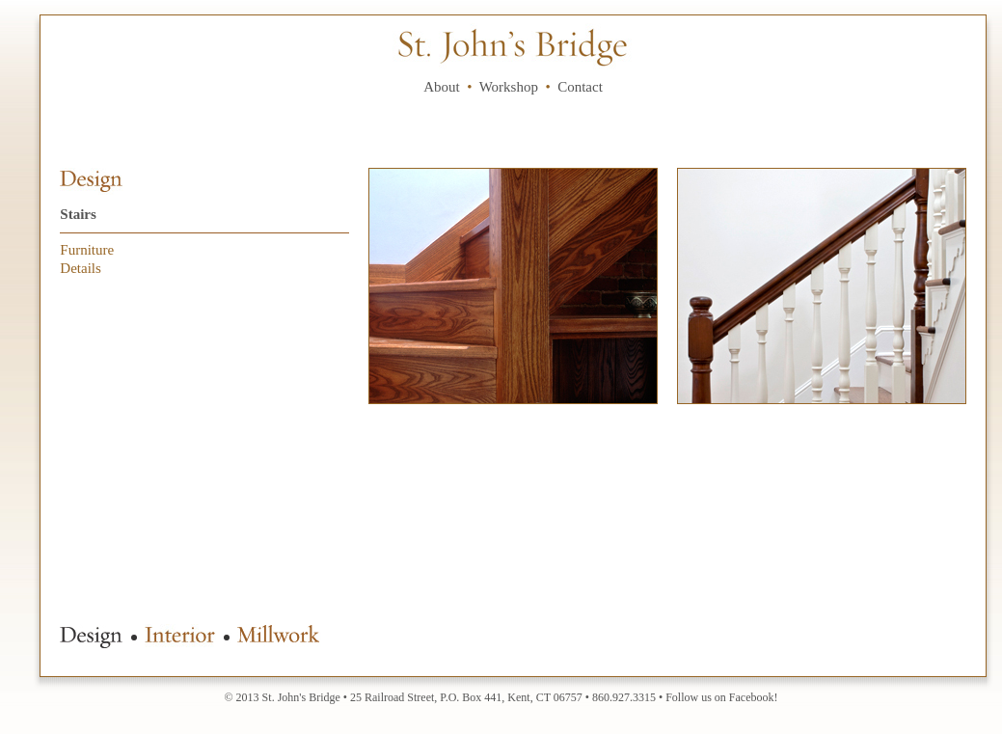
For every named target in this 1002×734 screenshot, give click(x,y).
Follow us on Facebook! (721, 697)
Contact (580, 87)
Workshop (508, 87)
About (441, 87)
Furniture (87, 250)
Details (80, 268)
